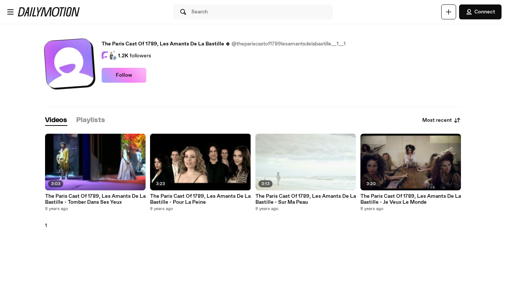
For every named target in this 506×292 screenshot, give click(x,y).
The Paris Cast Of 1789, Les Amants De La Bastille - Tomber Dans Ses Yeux (95, 199)
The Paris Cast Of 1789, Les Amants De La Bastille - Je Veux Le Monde (410, 199)
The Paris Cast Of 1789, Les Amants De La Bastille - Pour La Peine (200, 199)
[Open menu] (10, 11)
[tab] (56, 120)
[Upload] (448, 11)
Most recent (441, 120)
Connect (480, 12)
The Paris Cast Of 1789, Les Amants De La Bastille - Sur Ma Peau (305, 199)
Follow (124, 75)
